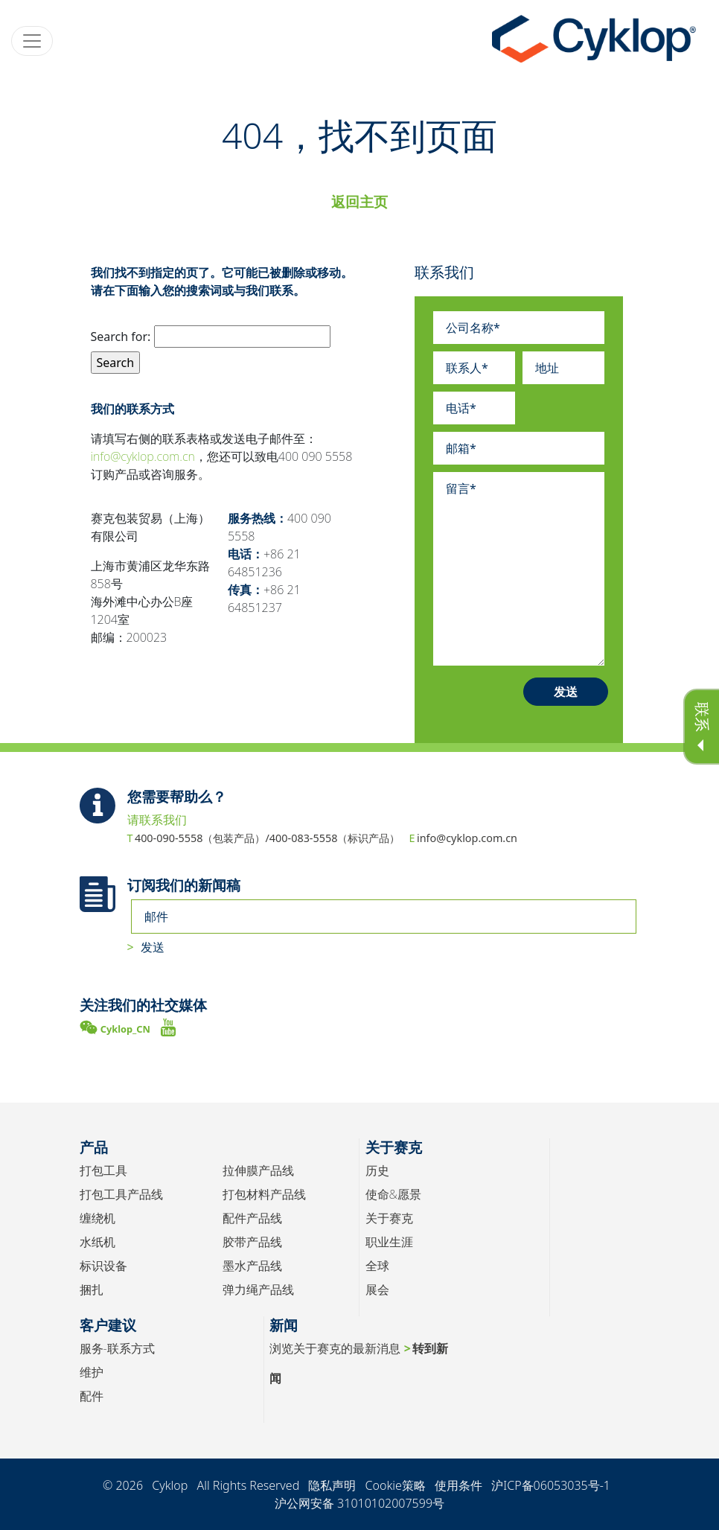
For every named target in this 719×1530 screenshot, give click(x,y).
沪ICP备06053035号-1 (550, 1485)
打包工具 (103, 1170)
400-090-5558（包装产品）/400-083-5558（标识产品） (267, 838)
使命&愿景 (393, 1194)
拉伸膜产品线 (258, 1170)
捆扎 (91, 1289)
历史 (377, 1170)
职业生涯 (389, 1242)
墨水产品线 (252, 1266)
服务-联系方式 (117, 1348)
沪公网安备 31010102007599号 (359, 1503)
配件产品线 (252, 1218)
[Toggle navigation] (32, 41)
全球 (377, 1266)
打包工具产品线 (121, 1194)
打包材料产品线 (264, 1194)
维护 (91, 1372)
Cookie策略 (395, 1485)
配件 (91, 1396)
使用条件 (458, 1485)
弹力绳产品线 (258, 1289)
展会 (377, 1289)
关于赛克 (389, 1218)
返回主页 (359, 201)
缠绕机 (97, 1218)
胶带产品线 (252, 1242)
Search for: (121, 336)
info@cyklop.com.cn (143, 456)
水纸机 (97, 1242)
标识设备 (103, 1266)
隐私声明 (332, 1485)
